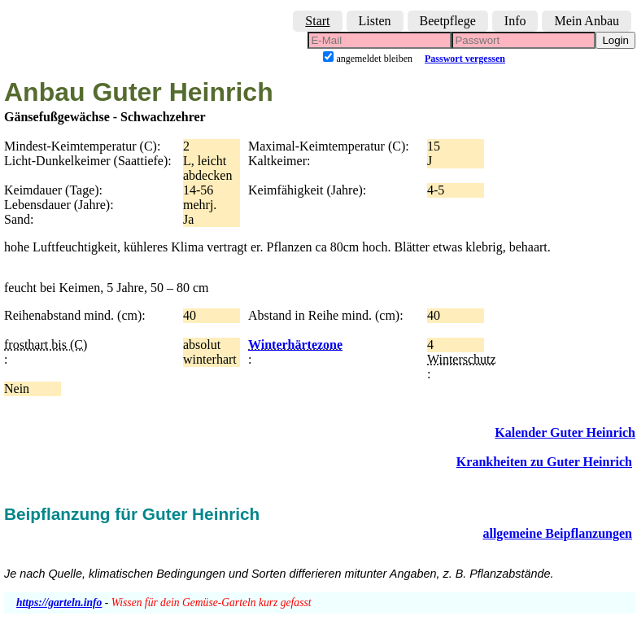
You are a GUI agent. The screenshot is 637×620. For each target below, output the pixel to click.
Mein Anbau (586, 21)
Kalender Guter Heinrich (565, 432)
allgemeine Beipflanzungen (557, 533)
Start (317, 21)
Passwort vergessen (465, 58)
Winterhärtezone (295, 344)
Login (615, 40)
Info (515, 21)
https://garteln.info (59, 602)
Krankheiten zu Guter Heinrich (544, 462)
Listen (375, 21)
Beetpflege (448, 21)
